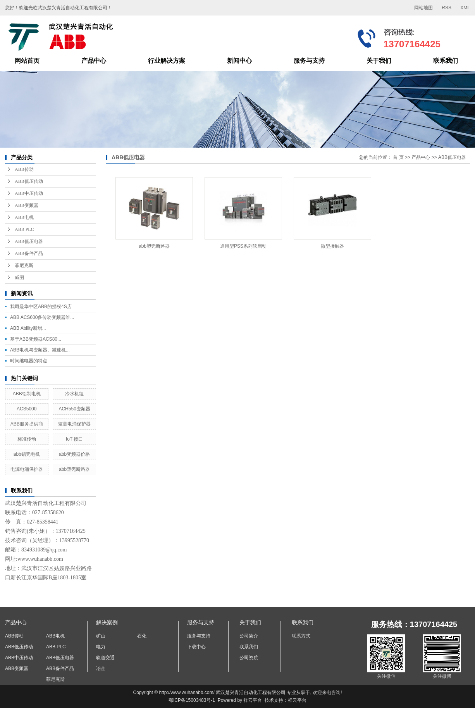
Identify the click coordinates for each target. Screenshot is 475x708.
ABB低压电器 (29, 241)
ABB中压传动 (29, 193)
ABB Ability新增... (28, 328)
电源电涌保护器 (26, 469)
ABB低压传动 (29, 181)
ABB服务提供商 (26, 424)
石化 (141, 636)
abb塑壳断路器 (74, 469)
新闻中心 (239, 60)
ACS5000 (26, 409)
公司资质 (248, 657)
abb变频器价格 (74, 454)
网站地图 (423, 7)
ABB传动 (24, 169)
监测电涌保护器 (74, 424)
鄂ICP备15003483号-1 (192, 700)
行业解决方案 (166, 60)
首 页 (398, 157)
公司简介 (248, 636)
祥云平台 (252, 700)
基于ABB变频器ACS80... (35, 339)
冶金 (100, 668)
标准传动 (26, 439)
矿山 (100, 636)
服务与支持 (309, 60)
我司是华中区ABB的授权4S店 (41, 306)
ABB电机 (24, 217)
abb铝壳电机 (27, 454)
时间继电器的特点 (28, 360)
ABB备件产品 (29, 253)
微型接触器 (332, 246)
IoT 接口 (74, 439)
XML (465, 7)
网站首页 (27, 60)
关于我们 (379, 60)
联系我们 (445, 60)
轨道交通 (105, 657)
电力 (100, 646)
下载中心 (196, 646)
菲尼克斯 (24, 265)
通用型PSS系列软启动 (243, 246)
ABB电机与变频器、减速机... (40, 350)
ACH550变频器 (74, 409)
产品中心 (93, 60)
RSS (446, 7)
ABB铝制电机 (27, 393)
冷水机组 (74, 393)
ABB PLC (24, 229)
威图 (19, 277)
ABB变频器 (26, 205)
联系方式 (301, 636)
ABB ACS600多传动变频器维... (42, 317)
